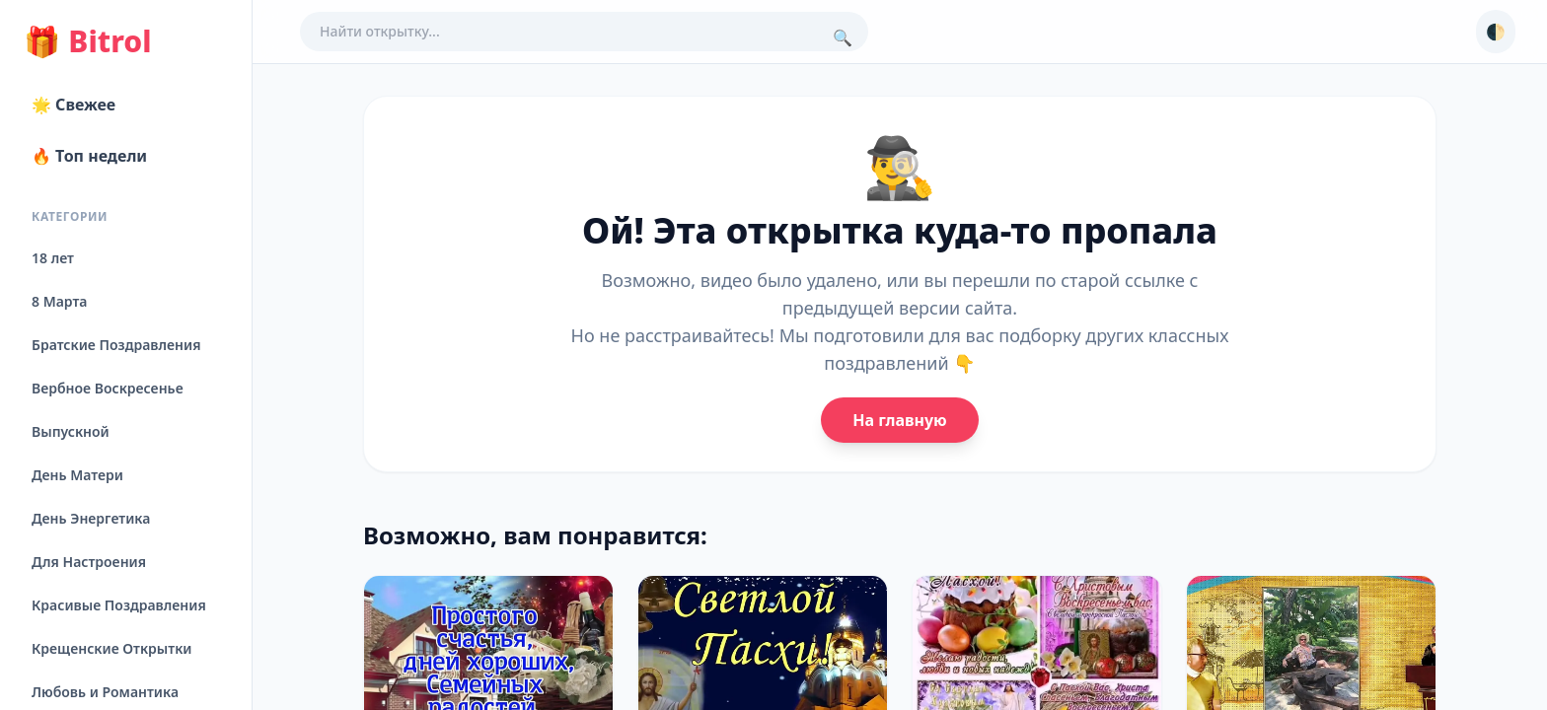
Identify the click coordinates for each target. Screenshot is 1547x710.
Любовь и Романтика (105, 691)
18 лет (53, 257)
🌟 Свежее (73, 104)
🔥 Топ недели (89, 156)
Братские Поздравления (116, 344)
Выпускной (71, 431)
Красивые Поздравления (119, 605)
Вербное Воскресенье (108, 388)
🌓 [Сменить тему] (1496, 31)
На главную (899, 420)
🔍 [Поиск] (842, 37)
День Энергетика (91, 518)
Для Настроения (89, 561)
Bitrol (87, 41)
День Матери (77, 474)
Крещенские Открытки (112, 648)
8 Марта (59, 301)
